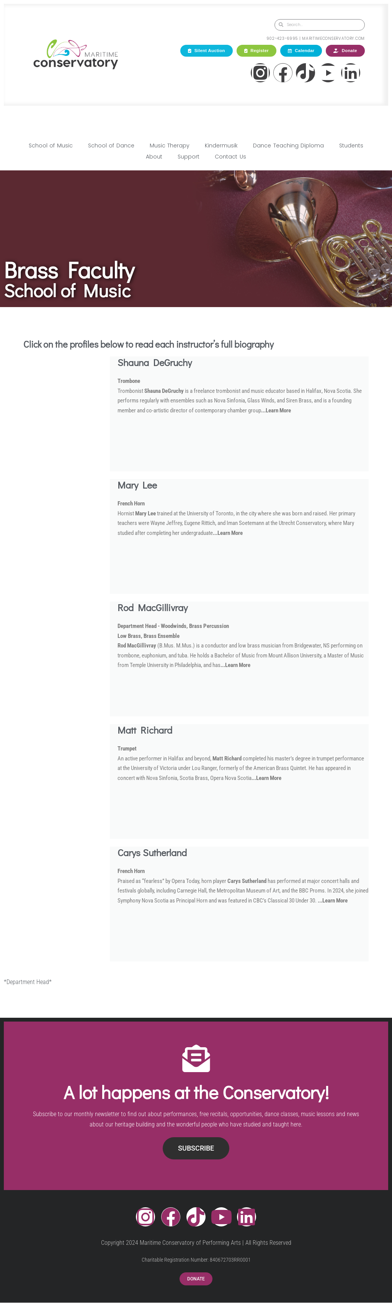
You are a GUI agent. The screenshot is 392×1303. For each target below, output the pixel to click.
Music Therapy (169, 146)
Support (188, 157)
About (154, 157)
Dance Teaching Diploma (288, 146)
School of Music (51, 146)
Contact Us (230, 157)
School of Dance (111, 146)
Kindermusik (221, 146)
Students (351, 146)
